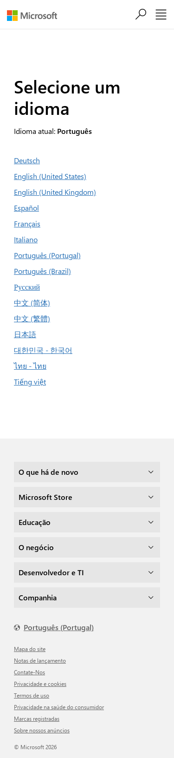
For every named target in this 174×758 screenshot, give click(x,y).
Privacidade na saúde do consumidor (59, 707)
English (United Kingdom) (55, 192)
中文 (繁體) (32, 318)
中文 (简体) (32, 302)
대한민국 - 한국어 (43, 350)
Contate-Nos (29, 672)
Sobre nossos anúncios (42, 730)
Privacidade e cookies (40, 683)
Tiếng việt (30, 381)
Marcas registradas (36, 718)
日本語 (25, 334)
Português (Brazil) (42, 271)
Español (26, 208)
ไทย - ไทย (30, 366)
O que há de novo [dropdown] (48, 472)
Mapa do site (29, 648)
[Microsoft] (35, 15)
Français (27, 223)
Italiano (26, 239)
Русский (27, 287)
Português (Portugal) (47, 255)
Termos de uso (31, 695)
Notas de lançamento (40, 660)
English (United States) (50, 176)
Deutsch (27, 160)
